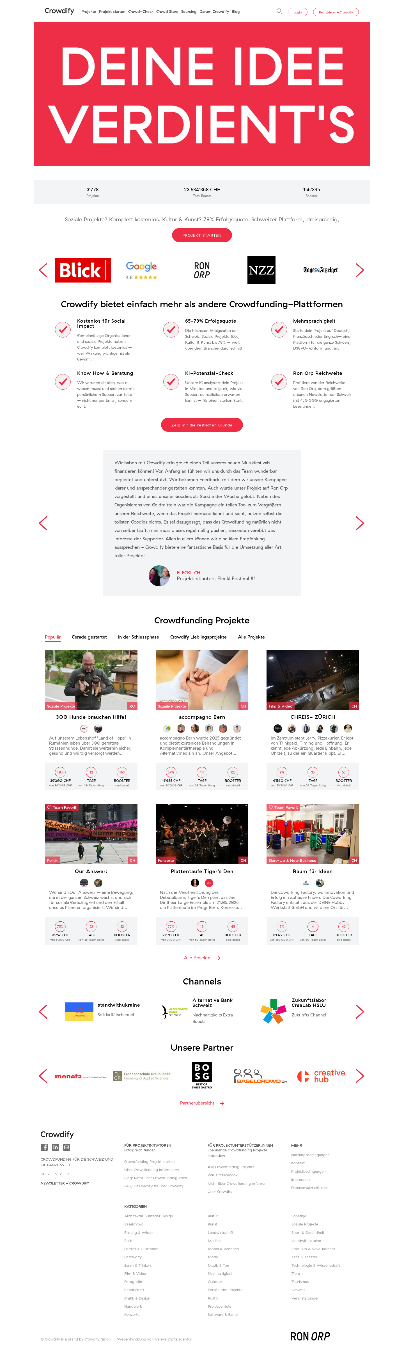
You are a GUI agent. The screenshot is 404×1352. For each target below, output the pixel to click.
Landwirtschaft (220, 1232)
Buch (128, 1240)
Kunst (212, 1224)
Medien (214, 1240)
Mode (213, 1257)
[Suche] (279, 11)
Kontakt (298, 1163)
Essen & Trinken (137, 1265)
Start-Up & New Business (313, 1249)
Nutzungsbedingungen (310, 1155)
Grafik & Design (137, 1298)
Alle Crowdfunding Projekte (231, 1167)
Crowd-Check (140, 11)
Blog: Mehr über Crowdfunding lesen (155, 1178)
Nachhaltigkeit (220, 1273)
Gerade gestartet (89, 637)
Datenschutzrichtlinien (310, 1187)
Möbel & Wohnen (223, 1249)
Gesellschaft (134, 1289)
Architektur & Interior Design (148, 1216)
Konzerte (131, 1314)
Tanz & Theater (304, 1257)
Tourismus (300, 1281)
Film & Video (135, 1273)
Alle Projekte (251, 637)
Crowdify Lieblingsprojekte (198, 637)
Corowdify (133, 1257)
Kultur (213, 1216)
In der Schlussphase (138, 637)
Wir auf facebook (223, 1175)
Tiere (295, 1273)
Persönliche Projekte (225, 1289)
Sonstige (298, 1216)
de (43, 1174)
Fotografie (133, 1281)
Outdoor (215, 1281)
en (54, 1174)
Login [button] (298, 12)
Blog (236, 11)
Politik (213, 1298)
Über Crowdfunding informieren (151, 1169)
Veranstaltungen (305, 1298)
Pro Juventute (219, 1306)
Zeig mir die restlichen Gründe (202, 425)
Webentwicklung (131, 1339)
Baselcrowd (134, 1224)
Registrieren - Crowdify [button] (336, 12)
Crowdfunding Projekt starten (149, 1161)
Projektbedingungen (308, 1171)
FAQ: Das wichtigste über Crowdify (153, 1186)
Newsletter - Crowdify (65, 1183)
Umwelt (298, 1289)
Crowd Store (167, 11)
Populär (53, 637)
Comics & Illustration (141, 1249)
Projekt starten (112, 11)
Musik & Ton (218, 1265)
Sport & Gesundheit (307, 1232)
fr (67, 1174)
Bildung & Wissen (139, 1232)
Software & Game (223, 1314)
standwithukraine (306, 1240)
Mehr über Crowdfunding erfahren (237, 1183)
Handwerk (133, 1306)
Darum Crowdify (214, 11)
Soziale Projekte (304, 1224)
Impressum (300, 1179)
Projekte (88, 11)
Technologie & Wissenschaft (315, 1265)
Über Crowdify (220, 1191)
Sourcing (189, 11)
